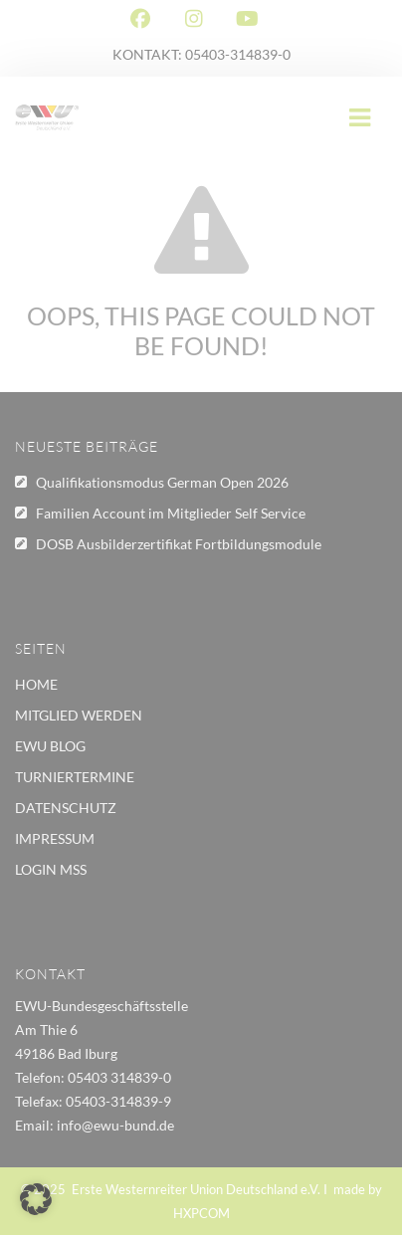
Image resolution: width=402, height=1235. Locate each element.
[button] (36, 1199)
